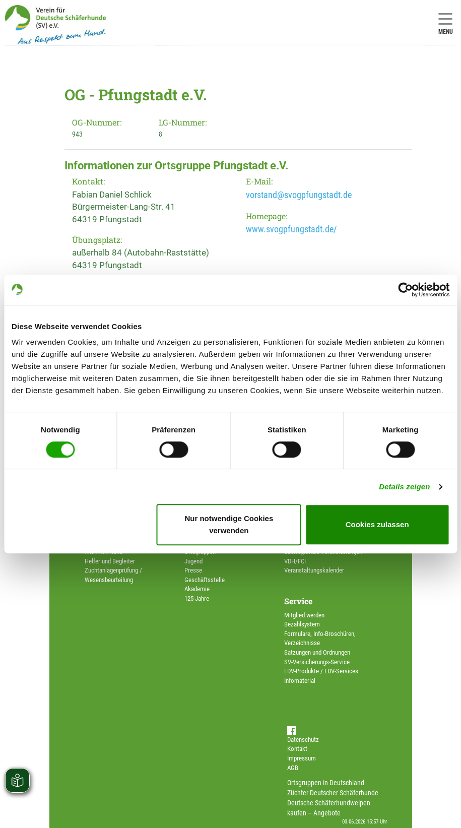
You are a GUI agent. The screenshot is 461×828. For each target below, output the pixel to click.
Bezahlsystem (302, 624)
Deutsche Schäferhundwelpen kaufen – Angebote (328, 808)
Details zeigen (404, 486)
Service (298, 601)
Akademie (197, 589)
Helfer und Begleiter (110, 561)
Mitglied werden (304, 615)
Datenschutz (303, 739)
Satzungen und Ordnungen (317, 652)
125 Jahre (196, 598)
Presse (193, 570)
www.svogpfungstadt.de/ (291, 229)
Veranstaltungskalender (314, 570)
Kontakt (297, 748)
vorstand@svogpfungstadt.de (299, 194)
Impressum (301, 758)
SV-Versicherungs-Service (317, 662)
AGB (292, 768)
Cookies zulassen (377, 524)
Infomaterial (299, 680)
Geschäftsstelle (204, 580)
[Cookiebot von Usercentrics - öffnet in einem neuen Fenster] (405, 289)
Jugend (193, 561)
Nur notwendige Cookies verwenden (228, 524)
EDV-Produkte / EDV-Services (321, 671)
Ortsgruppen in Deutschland (325, 783)
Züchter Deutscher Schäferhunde (332, 793)
